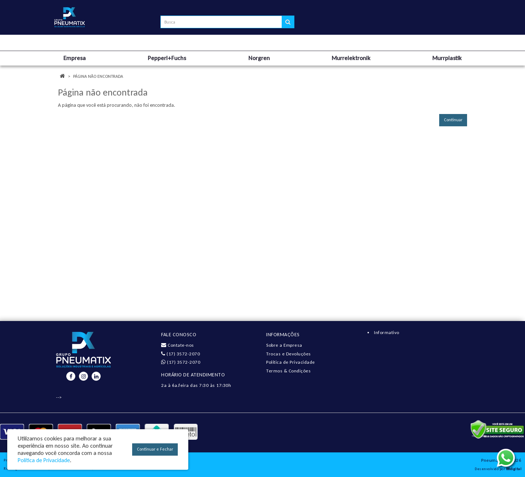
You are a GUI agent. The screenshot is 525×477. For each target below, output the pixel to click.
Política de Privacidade (290, 362)
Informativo (386, 332)
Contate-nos (177, 345)
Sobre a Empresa (284, 345)
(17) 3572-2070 (180, 353)
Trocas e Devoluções (288, 353)
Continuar (453, 119)
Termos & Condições (288, 370)
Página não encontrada (98, 76)
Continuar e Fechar (155, 449)
